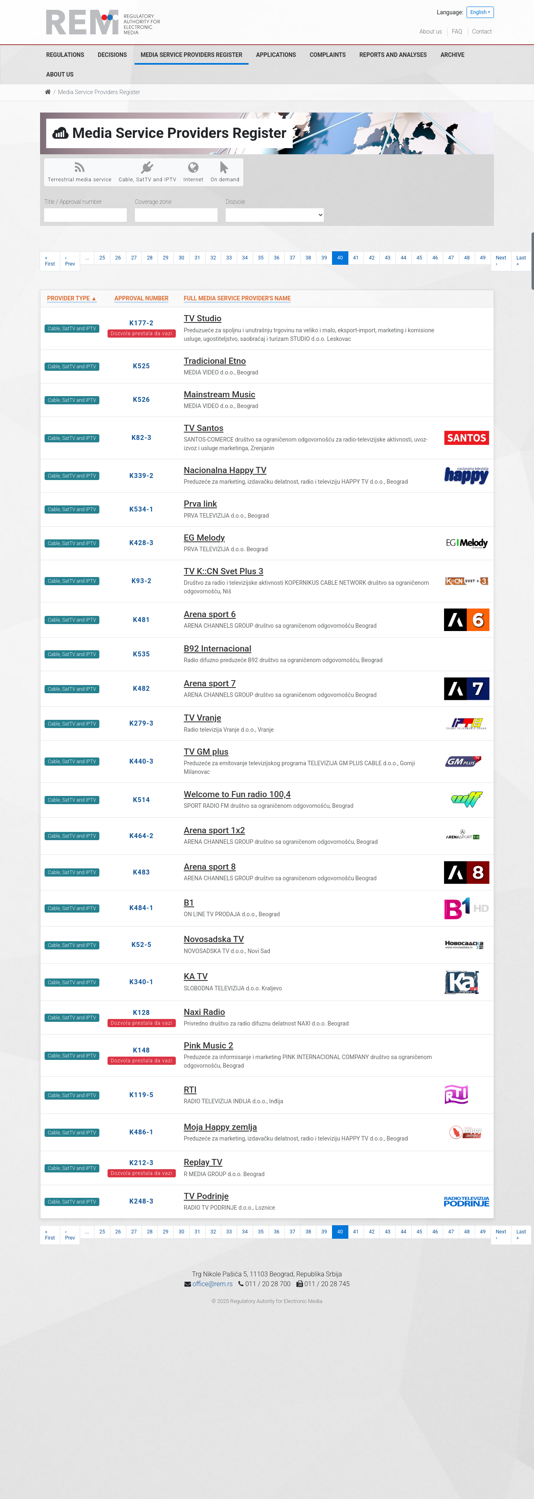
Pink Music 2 (208, 1045)
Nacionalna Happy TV (225, 470)
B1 (189, 903)
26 (118, 258)
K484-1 (142, 908)
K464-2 (142, 836)
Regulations (65, 55)
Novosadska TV (214, 939)
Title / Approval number (73, 201)
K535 (141, 654)
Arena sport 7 (210, 683)
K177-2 (142, 323)
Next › (501, 261)
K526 (141, 399)
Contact (482, 31)
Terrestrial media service (80, 172)
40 (340, 258)
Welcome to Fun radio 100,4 (237, 794)
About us (431, 31)
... (87, 258)
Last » (521, 261)
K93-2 (142, 581)
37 (292, 258)
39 (324, 258)
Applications (276, 55)
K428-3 (142, 543)
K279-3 (142, 723)
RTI (190, 1090)
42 (372, 258)
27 (134, 258)
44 (403, 258)
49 (483, 258)
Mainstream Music (220, 394)
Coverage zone (153, 201)
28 (150, 258)
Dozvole (235, 201)
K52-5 (142, 945)
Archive (452, 55)
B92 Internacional (217, 649)
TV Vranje (203, 718)
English (478, 12)
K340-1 (142, 982)
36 (277, 258)
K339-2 (142, 476)
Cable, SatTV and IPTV (147, 172)
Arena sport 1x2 (214, 830)
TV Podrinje (206, 1196)
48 (467, 258)
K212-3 (142, 1163)
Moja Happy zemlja (220, 1127)
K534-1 (142, 509)
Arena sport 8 (210, 867)
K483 (141, 872)
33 (229, 258)
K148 (141, 1050)
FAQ (457, 31)
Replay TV (203, 1162)
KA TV (196, 976)
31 (197, 258)
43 (387, 258)
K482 (141, 688)
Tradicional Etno (215, 361)
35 (261, 258)
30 (181, 258)
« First (50, 261)
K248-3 (142, 1201)
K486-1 (142, 1132)
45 (419, 258)
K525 (141, 366)
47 (451, 258)
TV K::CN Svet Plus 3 (224, 571)
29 (165, 258)
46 (435, 258)
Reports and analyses (393, 55)
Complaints (328, 55)
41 (356, 258)
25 (102, 258)
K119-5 (142, 1095)
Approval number (141, 298)
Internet (194, 172)
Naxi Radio (204, 1012)
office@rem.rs (213, 1284)
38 (308, 258)
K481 (141, 620)
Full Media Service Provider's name (237, 298)
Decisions (112, 55)
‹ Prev (70, 261)
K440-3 (142, 761)
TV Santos (204, 428)
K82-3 (142, 438)
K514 (141, 800)
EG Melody (204, 538)
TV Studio (203, 318)
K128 (141, 1013)
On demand (225, 172)
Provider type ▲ (71, 298)
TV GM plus (206, 752)
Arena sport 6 (210, 614)
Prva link (200, 504)
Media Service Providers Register (191, 55)
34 (245, 258)
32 (213, 258)
